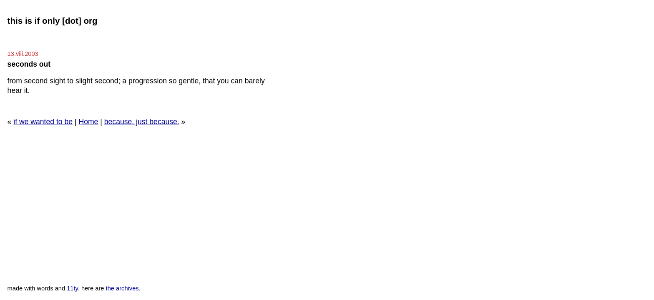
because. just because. (141, 122)
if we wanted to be (43, 122)
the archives (122, 288)
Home (88, 122)
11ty (72, 288)
